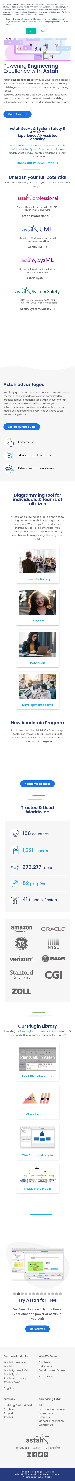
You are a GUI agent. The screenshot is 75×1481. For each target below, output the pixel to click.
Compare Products (15, 1356)
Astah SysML (35, 278)
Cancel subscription (51, 1421)
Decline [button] (43, 31)
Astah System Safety (34, 149)
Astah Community (14, 1378)
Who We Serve (48, 1356)
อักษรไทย (55, 1448)
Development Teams (52, 1370)
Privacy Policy (27, 1472)
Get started (37, 1329)
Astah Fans (46, 1376)
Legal (39, 1472)
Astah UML (35, 247)
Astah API (9, 1417)
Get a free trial (17, 114)
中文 (45, 1448)
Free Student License (52, 1409)
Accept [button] (31, 31)
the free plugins (24, 1031)
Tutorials (9, 1399)
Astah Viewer (11, 1382)
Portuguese (22, 1448)
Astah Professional (35, 216)
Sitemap (50, 1472)
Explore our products (21, 427)
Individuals (45, 1366)
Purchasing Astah (50, 1399)
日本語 (36, 1448)
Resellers (44, 1417)
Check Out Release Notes (35, 163)
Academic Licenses (37, 784)
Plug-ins (8, 1388)
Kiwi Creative (46, 1477)
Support (8, 1413)
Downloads (46, 1413)
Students (44, 1362)
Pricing (43, 1405)
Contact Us (46, 1425)
